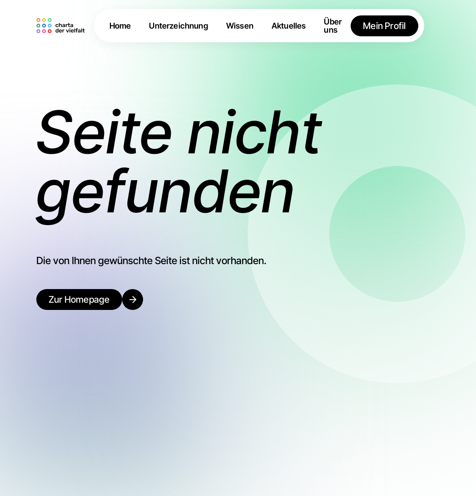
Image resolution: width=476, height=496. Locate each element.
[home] (62, 26)
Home (120, 26)
